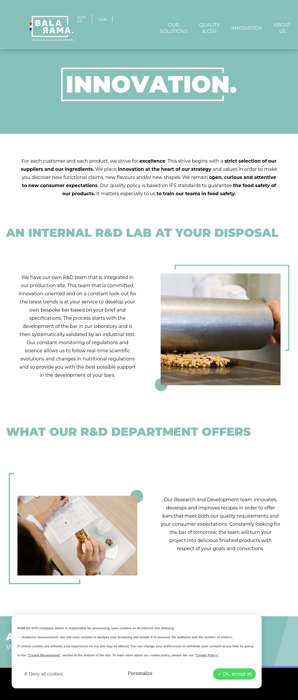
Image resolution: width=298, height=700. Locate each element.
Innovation (246, 28)
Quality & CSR (209, 28)
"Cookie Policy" (207, 655)
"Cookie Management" (44, 655)
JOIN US (81, 19)
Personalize (140, 673)
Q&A (102, 19)
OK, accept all (234, 673)
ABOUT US (282, 28)
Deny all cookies (43, 673)
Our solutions (173, 28)
